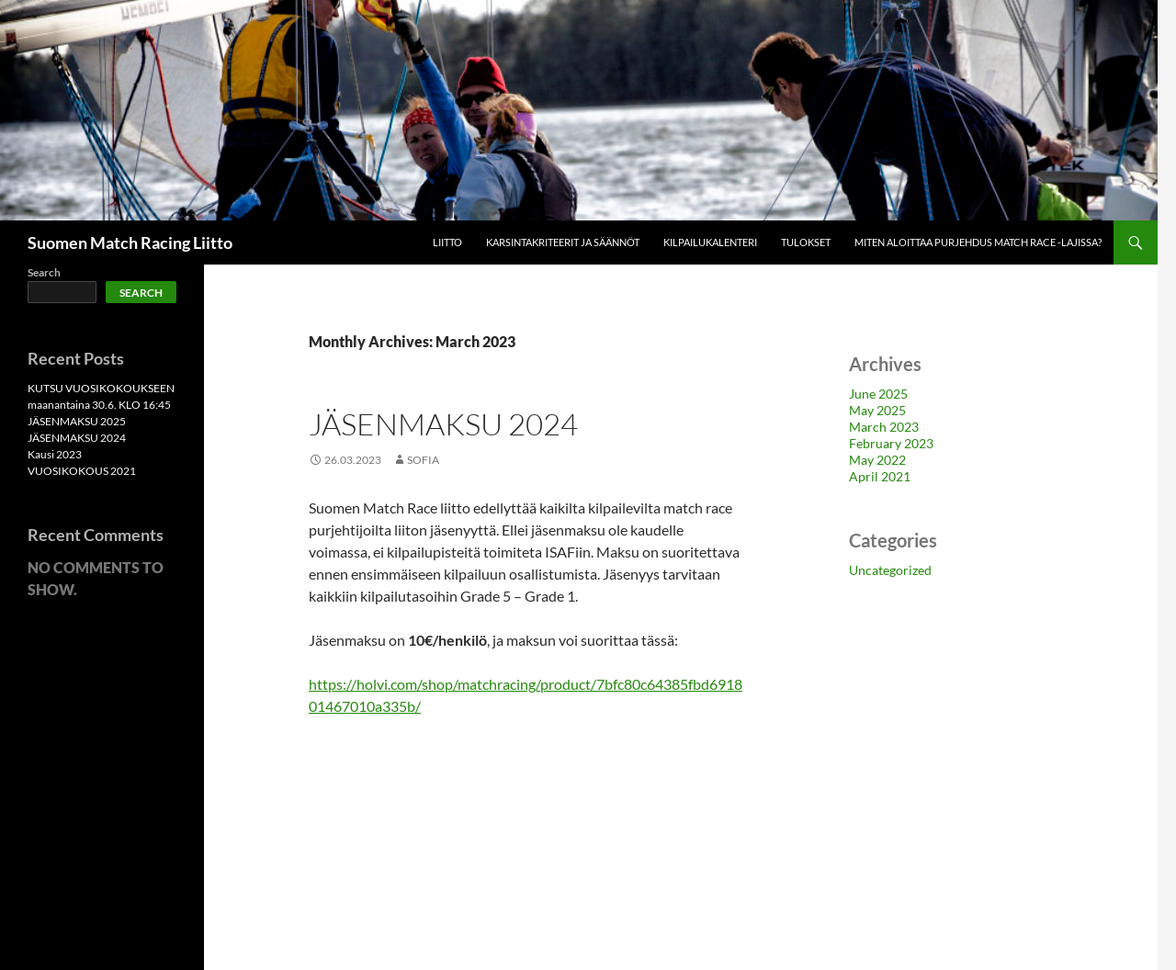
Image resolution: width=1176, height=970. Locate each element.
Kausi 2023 (55, 454)
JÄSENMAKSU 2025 (77, 421)
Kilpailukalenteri (710, 242)
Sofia (423, 460)
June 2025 (878, 393)
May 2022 (877, 460)
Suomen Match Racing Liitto (130, 242)
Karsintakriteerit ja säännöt (562, 242)
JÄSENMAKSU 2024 (443, 424)
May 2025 (877, 410)
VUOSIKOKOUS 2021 (82, 471)
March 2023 (884, 426)
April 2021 (879, 476)
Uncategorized (890, 570)
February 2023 (891, 443)
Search (44, 272)
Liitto (447, 242)
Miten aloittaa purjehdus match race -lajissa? (978, 242)
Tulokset (806, 242)
